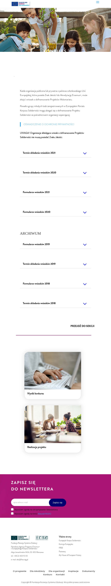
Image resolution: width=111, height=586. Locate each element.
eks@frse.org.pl (22, 559)
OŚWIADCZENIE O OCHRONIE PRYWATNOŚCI (49, 124)
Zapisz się (57, 502)
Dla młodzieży (37, 571)
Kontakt (60, 574)
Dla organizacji (57, 571)
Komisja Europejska (66, 544)
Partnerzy (62, 551)
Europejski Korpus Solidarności (70, 540)
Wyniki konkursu (35, 393)
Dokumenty (88, 571)
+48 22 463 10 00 (21, 556)
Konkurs (47, 574)
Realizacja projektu (36, 447)
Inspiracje (73, 571)
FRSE (61, 547)
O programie (19, 571)
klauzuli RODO (44, 513)
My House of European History (70, 555)
